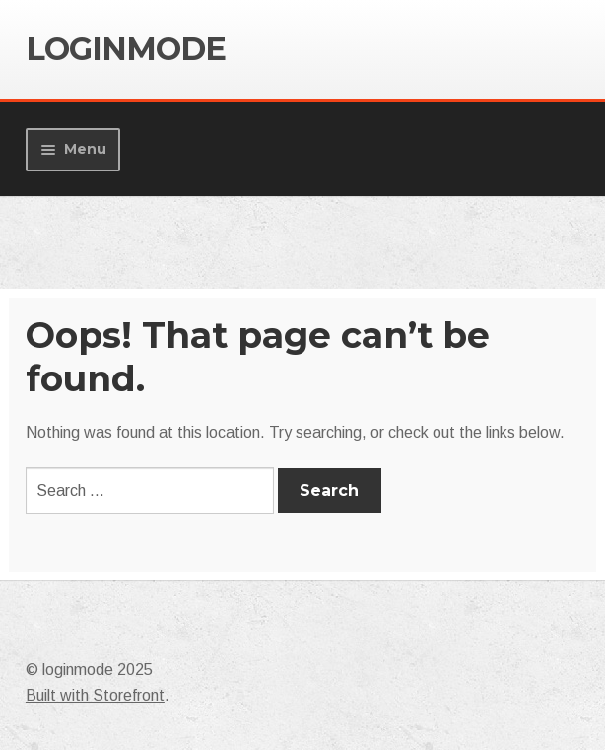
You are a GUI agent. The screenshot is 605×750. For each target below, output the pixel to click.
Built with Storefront (95, 695)
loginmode (126, 49)
